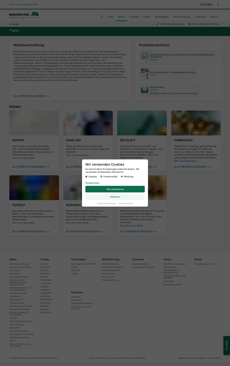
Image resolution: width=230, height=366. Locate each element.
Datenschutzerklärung (106, 203)
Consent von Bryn (125, 203)
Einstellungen (92, 182)
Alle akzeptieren (115, 189)
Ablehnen (115, 196)
